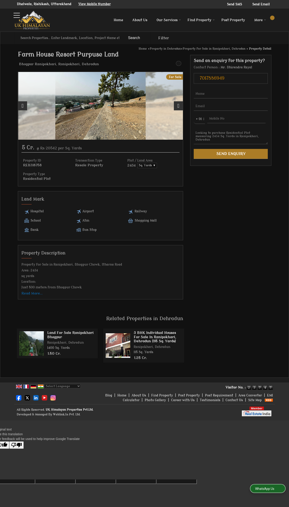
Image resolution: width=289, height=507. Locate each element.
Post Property (233, 20)
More (260, 20)
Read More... (32, 293)
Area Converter (250, 395)
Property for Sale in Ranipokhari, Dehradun (214, 48)
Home (118, 20)
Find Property (201, 20)
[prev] (22, 105)
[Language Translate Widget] (62, 386)
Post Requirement (219, 395)
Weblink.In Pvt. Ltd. (66, 414)
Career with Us (183, 400)
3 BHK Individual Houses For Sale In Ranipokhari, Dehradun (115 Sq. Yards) (155, 337)
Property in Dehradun (165, 48)
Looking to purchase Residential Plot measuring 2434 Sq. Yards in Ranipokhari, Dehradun (231, 136)
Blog (108, 395)
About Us (139, 20)
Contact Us (234, 400)
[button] (94, 4)
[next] (178, 105)
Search (134, 38)
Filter (163, 38)
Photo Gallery (155, 400)
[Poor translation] (16, 445)
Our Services (168, 20)
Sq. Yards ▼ (147, 165)
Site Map (255, 400)
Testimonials (210, 400)
